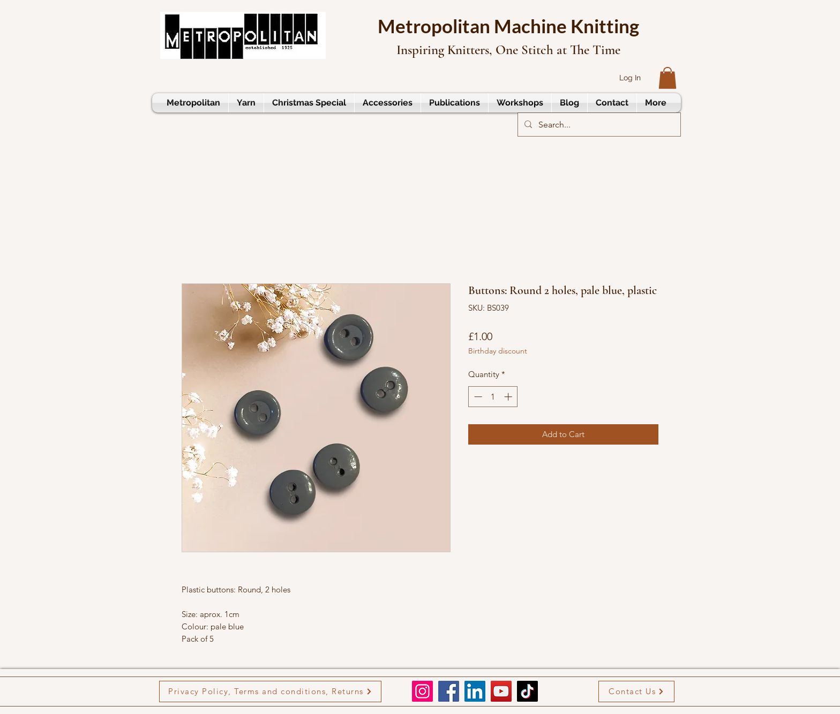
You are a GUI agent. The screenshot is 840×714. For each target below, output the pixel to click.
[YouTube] (501, 691)
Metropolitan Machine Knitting (508, 25)
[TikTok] (527, 691)
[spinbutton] (493, 397)
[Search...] (598, 125)
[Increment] (509, 397)
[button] (667, 78)
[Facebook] (448, 691)
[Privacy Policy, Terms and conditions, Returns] (270, 691)
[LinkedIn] (474, 691)
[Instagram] (422, 691)
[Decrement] (477, 397)
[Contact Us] (636, 691)
